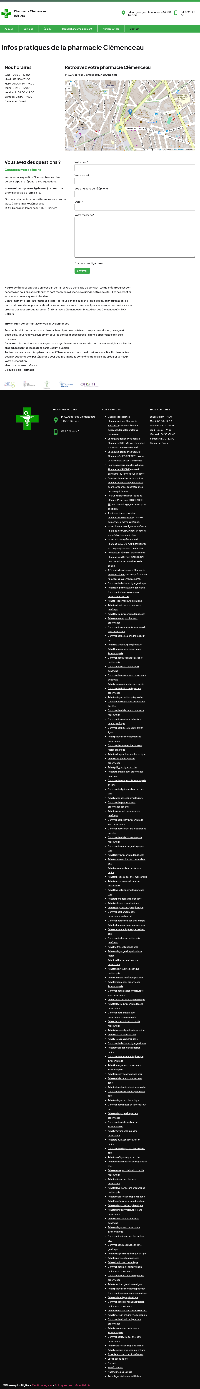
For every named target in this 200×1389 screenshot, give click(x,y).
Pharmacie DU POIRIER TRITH (122, 456)
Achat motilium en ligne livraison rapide (127, 1314)
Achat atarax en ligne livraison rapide (126, 684)
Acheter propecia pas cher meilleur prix (127, 876)
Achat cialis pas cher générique (123, 903)
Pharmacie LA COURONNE (121, 543)
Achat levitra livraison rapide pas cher (126, 613)
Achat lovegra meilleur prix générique (126, 587)
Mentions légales (42, 1385)
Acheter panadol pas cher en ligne (125, 898)
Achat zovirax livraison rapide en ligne (126, 999)
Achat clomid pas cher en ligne (123, 1262)
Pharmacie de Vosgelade (120, 517)
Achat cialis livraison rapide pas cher (126, 1345)
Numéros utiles (111, 28)
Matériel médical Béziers (120, 1371)
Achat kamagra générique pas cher (125, 977)
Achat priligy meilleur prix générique (125, 907)
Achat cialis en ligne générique (123, 1297)
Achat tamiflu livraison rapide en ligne (126, 1201)
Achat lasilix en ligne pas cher (122, 1034)
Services (28, 28)
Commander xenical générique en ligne (127, 1293)
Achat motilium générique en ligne (125, 1284)
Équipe (48, 28)
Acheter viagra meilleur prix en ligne (125, 1205)
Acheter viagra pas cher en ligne (123, 1100)
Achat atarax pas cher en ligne (123, 1038)
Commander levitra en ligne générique (127, 583)
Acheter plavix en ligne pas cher (123, 1257)
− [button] (69, 89)
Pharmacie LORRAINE (119, 469)
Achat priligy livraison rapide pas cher (126, 1288)
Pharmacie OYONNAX (119, 530)
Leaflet (159, 149)
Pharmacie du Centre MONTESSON (126, 556)
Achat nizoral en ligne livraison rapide (126, 1030)
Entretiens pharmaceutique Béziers (125, 1354)
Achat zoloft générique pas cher (124, 1157)
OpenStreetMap (179, 149)
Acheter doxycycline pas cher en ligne (126, 754)
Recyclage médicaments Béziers (124, 1376)
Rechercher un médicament (77, 28)
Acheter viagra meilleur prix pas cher (126, 697)
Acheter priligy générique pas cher (125, 1073)
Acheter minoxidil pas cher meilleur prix (127, 1310)
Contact (134, 28)
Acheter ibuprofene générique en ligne (127, 1253)
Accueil (9, 28)
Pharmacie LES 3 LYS (118, 443)
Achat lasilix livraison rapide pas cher (126, 854)
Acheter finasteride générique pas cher (127, 1087)
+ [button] (69, 84)
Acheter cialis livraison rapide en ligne (126, 1196)
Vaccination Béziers (118, 1358)
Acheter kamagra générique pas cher (126, 924)
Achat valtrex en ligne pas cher (123, 946)
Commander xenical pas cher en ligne (126, 920)
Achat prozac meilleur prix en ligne (125, 600)
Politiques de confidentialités (72, 1385)
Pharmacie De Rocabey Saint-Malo (125, 482)
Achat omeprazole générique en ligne (126, 1349)
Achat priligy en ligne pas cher (122, 767)
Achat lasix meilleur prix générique (125, 644)
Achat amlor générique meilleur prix (125, 797)
